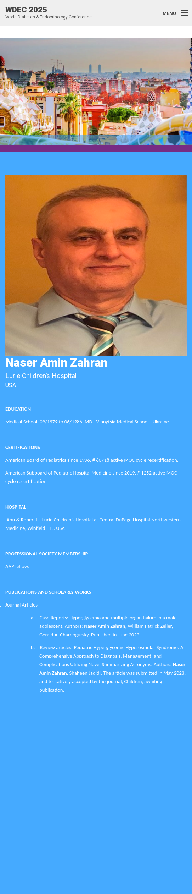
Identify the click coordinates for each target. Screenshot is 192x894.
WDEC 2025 (26, 10)
